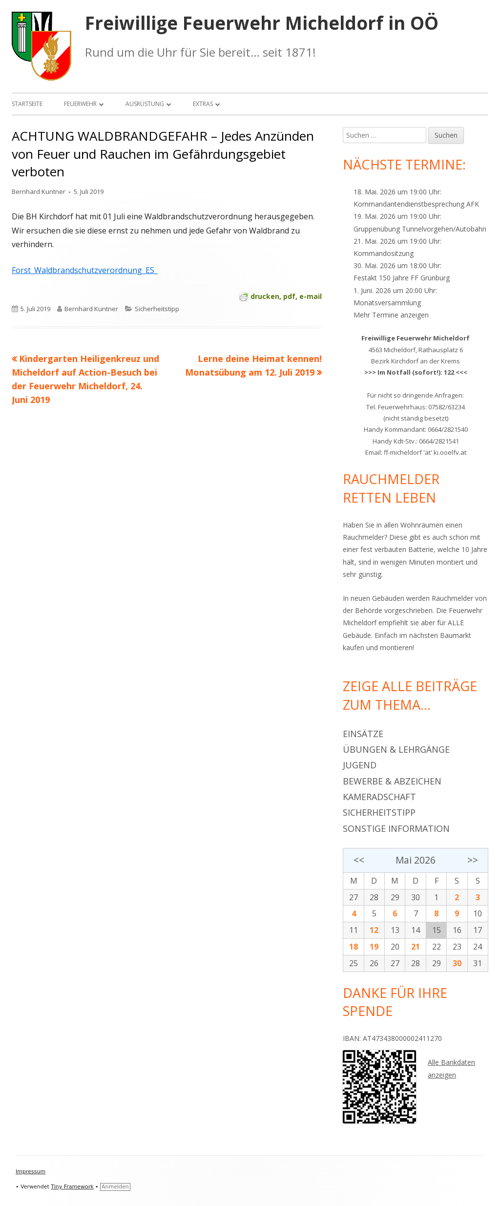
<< (359, 860)
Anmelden (115, 1187)
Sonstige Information (396, 828)
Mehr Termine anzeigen (391, 314)
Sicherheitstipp (157, 308)
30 (415, 897)
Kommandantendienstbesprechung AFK (416, 204)
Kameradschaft (379, 797)
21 (415, 946)
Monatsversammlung (387, 302)
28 (374, 897)
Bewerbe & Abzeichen (392, 781)
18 (353, 946)
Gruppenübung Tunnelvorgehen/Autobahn (420, 228)
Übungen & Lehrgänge (396, 749)
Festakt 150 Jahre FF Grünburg (402, 277)
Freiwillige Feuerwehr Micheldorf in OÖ (261, 23)
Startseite (27, 104)
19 (374, 946)
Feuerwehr (80, 104)
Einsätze (363, 734)
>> (472, 860)
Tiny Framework (72, 1187)
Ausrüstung (144, 104)
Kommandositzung (384, 253)
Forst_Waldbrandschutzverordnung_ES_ (85, 270)
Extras (203, 104)
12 (374, 930)
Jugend (359, 765)
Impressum (30, 1171)
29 (395, 897)
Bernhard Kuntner (38, 191)
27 (353, 897)
